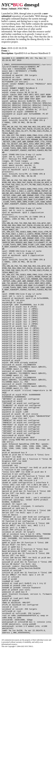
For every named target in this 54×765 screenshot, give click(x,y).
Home (4, 8)
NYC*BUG (23, 8)
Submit (12, 8)
